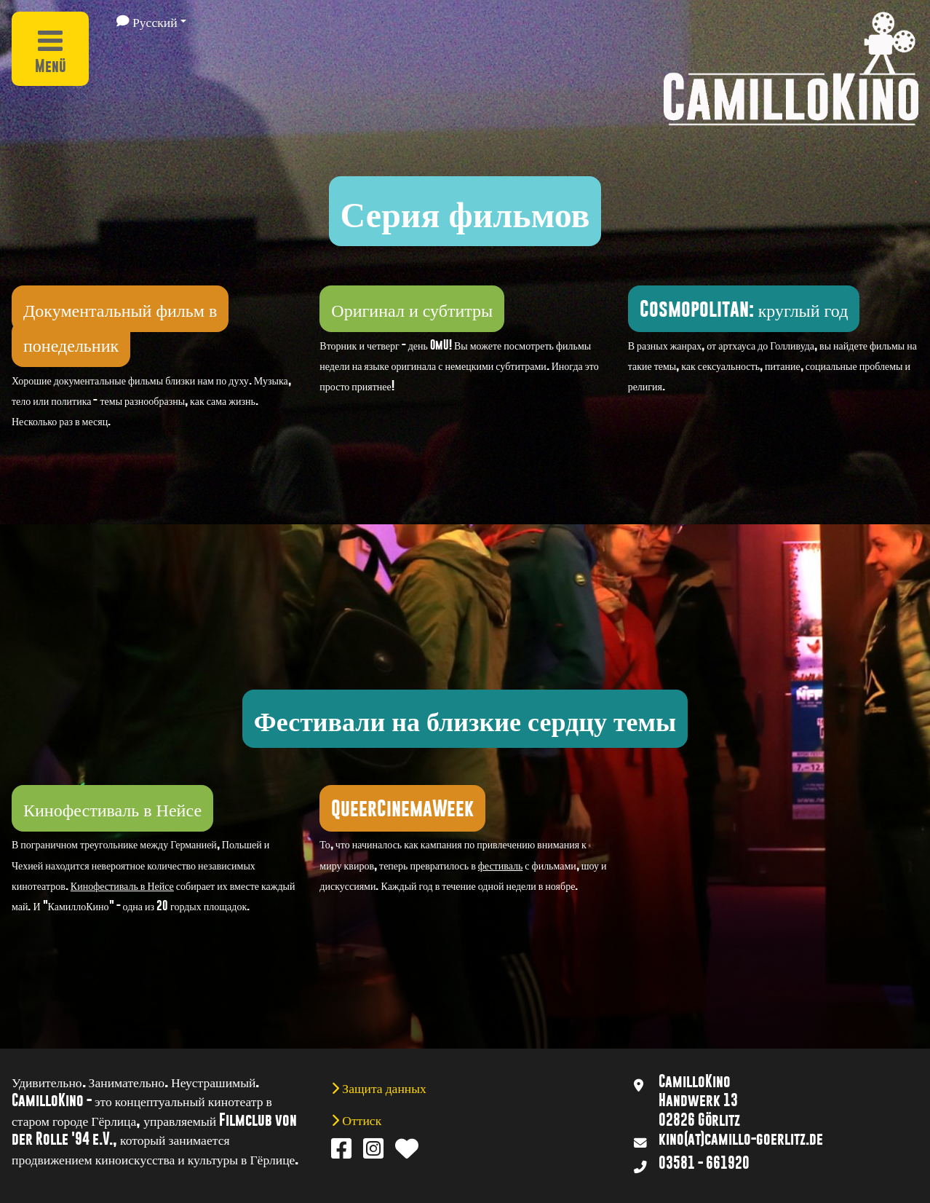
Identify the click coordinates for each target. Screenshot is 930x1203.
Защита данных (382, 1087)
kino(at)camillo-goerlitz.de (741, 1139)
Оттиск (360, 1119)
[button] (152, 21)
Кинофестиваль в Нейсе (122, 885)
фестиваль (500, 865)
